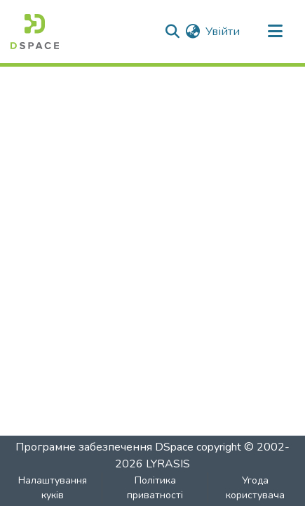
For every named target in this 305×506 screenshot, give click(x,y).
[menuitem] (192, 31)
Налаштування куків (52, 488)
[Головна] (35, 31)
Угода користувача (255, 488)
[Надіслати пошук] (172, 31)
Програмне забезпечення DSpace (104, 447)
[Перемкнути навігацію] (274, 31)
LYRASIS (168, 464)
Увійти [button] (223, 31)
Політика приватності (155, 488)
